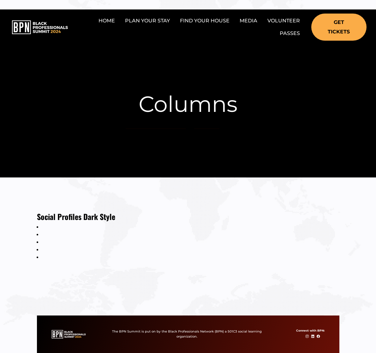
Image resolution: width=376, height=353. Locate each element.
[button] (339, 27)
